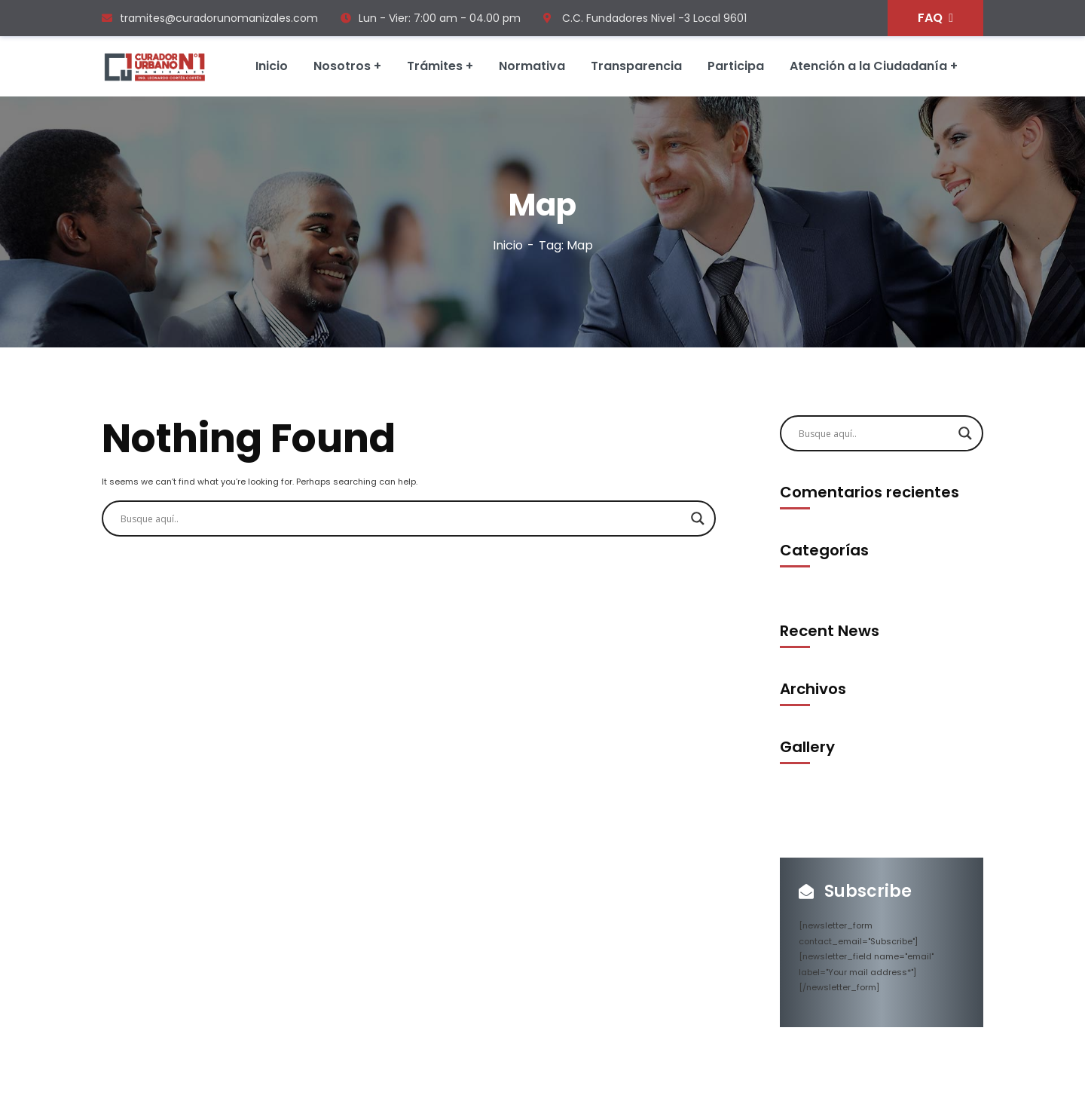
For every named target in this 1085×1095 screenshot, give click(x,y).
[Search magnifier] (697, 518)
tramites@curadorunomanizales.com (210, 18)
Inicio (508, 245)
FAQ (935, 17)
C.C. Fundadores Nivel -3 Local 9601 (645, 18)
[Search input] (402, 518)
